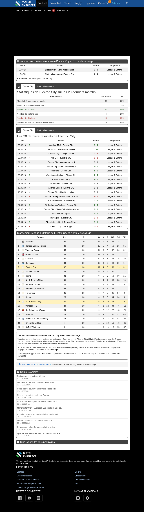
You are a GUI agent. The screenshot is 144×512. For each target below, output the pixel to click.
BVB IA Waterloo (31, 327)
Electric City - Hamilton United (61, 192)
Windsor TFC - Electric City (61, 145)
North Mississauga (45, 86)
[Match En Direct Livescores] (20, 364)
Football (43, 3)
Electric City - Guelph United (61, 153)
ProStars (27, 314)
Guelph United (30, 254)
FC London (28, 293)
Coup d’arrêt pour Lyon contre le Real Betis (36, 390)
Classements (80, 476)
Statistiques (44, 364)
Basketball (55, 3)
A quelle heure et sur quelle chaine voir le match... (39, 415)
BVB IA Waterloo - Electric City (61, 201)
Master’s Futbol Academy (35, 318)
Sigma (26, 276)
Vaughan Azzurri (31, 250)
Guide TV (103, 3)
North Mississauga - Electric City (59, 74)
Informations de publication (29, 483)
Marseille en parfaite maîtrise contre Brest (36, 383)
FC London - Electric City (61, 183)
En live (78, 472)
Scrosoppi (28, 241)
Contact (20, 472)
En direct (49, 10)
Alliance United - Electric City (61, 188)
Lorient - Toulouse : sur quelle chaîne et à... (36, 421)
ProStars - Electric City (61, 171)
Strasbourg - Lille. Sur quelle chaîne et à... (36, 428)
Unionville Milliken (32, 323)
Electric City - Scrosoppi (61, 226)
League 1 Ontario (114, 70)
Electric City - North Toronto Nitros (61, 222)
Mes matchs (62, 10)
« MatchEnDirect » (43, 353)
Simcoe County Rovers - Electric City (61, 196)
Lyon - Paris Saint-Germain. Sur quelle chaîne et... (39, 434)
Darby (26, 297)
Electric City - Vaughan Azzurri (61, 162)
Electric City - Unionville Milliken (61, 149)
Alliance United (30, 271)
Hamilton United (31, 284)
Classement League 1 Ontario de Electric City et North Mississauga (54, 233)
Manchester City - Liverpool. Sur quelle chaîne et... (39, 409)
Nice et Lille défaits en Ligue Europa (33, 396)
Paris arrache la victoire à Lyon (31, 377)
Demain (37, 10)
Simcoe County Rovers (34, 246)
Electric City (28, 86)
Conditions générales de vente (30, 487)
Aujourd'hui (27, 10)
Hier (18, 10)
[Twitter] (29, 498)
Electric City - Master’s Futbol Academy (61, 209)
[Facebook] (20, 498)
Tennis (67, 3)
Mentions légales (24, 476)
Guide (77, 483)
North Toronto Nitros (33, 280)
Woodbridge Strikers (33, 288)
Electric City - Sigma (61, 213)
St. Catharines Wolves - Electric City (61, 205)
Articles (116, 3)
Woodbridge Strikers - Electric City (61, 175)
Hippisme (90, 3)
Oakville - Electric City (61, 158)
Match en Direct (29, 364)
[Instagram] (38, 498)
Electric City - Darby (61, 179)
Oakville (27, 258)
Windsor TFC (29, 306)
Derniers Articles (29, 372)
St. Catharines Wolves (33, 310)
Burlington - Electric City (61, 218)
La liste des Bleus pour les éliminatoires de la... (38, 402)
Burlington (28, 263)
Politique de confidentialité (28, 479)
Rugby (78, 3)
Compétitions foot (83, 479)
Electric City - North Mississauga (59, 70)
